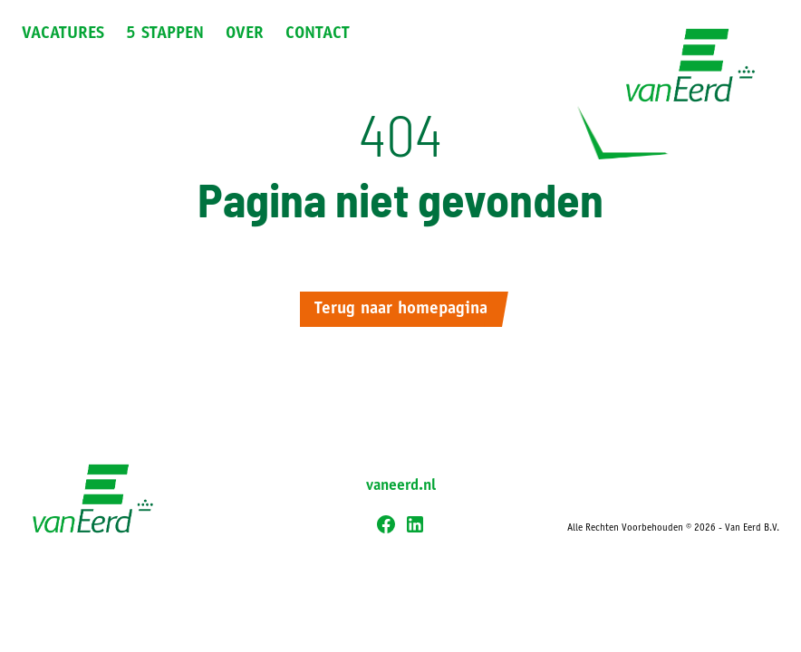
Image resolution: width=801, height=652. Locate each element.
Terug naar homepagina (400, 309)
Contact (317, 34)
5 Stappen (165, 34)
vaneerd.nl (401, 486)
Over (245, 34)
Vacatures (63, 34)
